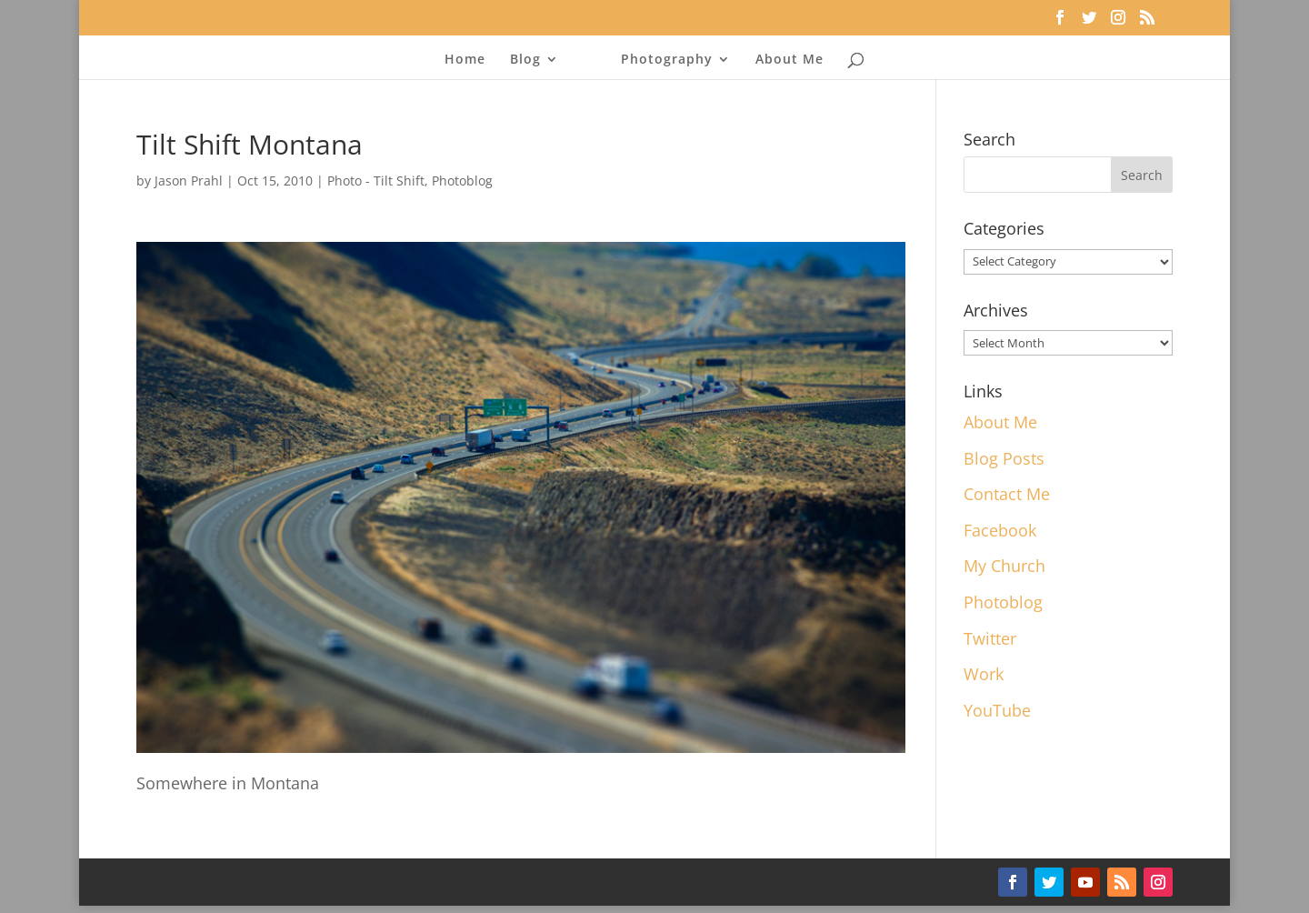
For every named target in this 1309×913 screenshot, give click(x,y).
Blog (525, 60)
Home (465, 60)
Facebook (1000, 530)
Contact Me (1007, 494)
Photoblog (462, 180)
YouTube (997, 710)
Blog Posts (1004, 458)
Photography (667, 60)
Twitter (990, 638)
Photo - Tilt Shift (376, 180)
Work (984, 674)
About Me (789, 60)
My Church (1004, 566)
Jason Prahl (189, 180)
